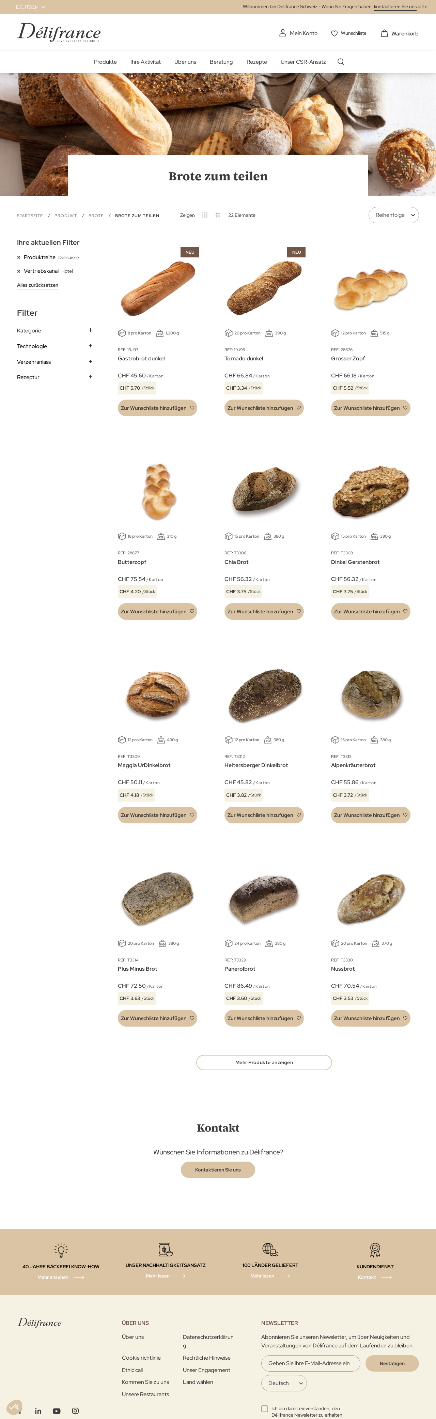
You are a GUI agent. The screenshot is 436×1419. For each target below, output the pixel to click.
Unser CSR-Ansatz (303, 61)
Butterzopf (132, 561)
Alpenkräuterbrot (353, 764)
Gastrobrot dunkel (141, 357)
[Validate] (392, 1364)
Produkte (105, 61)
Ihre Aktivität (145, 61)
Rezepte (257, 61)
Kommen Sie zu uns (145, 1383)
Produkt (66, 215)
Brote (97, 215)
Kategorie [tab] (29, 330)
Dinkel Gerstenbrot (355, 561)
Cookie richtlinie (141, 1358)
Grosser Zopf (348, 357)
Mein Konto (301, 33)
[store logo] (58, 32)
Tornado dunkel (243, 357)
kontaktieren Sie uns (395, 6)
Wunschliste (353, 33)
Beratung (221, 61)
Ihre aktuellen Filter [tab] (48, 241)
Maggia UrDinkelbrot (144, 764)
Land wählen (198, 1383)
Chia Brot (236, 561)
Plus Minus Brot (137, 968)
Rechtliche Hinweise (207, 1358)
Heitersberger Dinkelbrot (256, 764)
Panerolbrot (239, 968)
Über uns (185, 61)
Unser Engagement (206, 1370)
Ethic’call (132, 1370)
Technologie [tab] (32, 345)
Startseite (30, 215)
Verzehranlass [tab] (34, 361)
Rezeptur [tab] (28, 376)
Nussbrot (343, 968)
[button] (27, 7)
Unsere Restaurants (145, 1395)
